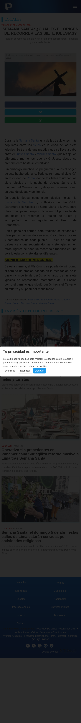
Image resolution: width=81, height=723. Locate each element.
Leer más (10, 370)
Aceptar (39, 370)
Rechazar (25, 370)
